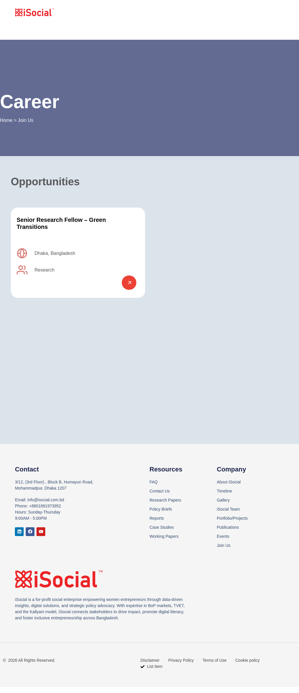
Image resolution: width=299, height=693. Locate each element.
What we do (215, 12)
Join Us (243, 12)
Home (158, 12)
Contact (265, 12)
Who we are (183, 12)
